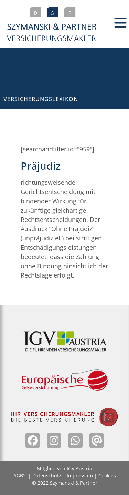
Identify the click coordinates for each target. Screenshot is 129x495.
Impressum (80, 475)
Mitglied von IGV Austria (64, 468)
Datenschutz (46, 475)
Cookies (107, 475)
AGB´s (20, 475)
